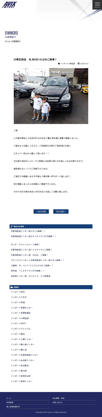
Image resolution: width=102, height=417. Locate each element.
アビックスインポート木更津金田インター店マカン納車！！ (37, 260)
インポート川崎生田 (68, 63)
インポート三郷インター (22, 339)
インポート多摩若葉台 (21, 312)
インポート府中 (18, 291)
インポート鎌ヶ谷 (19, 349)
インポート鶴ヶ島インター (23, 344)
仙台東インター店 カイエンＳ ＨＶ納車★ (31, 276)
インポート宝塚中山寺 (21, 376)
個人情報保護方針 (13, 406)
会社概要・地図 (58, 398)
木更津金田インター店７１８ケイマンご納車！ (32, 249)
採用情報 (9, 402)
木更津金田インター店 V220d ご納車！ (29, 255)
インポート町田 (18, 302)
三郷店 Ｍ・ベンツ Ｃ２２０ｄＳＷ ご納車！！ (32, 265)
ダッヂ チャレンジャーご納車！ (26, 244)
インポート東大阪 (19, 370)
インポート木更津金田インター (25, 355)
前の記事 (41, 211)
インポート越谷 (18, 333)
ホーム (7, 41)
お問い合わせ (57, 402)
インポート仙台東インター (23, 360)
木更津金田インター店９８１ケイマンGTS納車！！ (33, 236)
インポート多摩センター (22, 307)
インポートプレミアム (21, 328)
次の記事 (61, 211)
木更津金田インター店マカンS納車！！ (28, 231)
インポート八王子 (19, 297)
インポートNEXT (18, 323)
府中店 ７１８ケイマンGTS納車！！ (28, 270)
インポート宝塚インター (22, 381)
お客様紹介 (16, 41)
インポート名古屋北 (20, 365)
